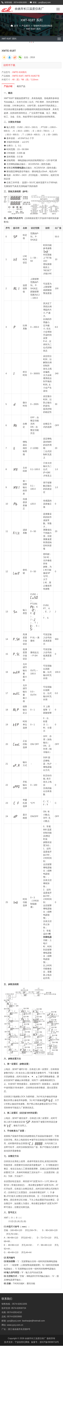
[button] (31, 42)
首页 (16, 26)
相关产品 (21, 86)
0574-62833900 (14, 1316)
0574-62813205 (20, 2)
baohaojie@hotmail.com (33, 1321)
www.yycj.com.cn (15, 1325)
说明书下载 (9, 65)
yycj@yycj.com (44, 2)
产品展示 (26, 26)
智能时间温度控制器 (42, 26)
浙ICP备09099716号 (49, 1342)
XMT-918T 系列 (33, 29)
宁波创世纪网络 (22, 1342)
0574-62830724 (18, 1308)
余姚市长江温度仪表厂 (35, 1338)
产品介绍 (8, 86)
